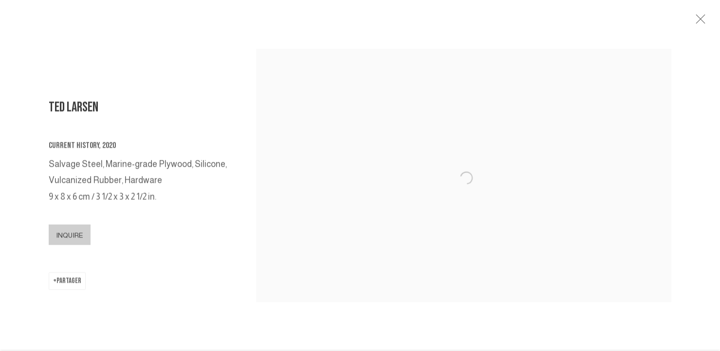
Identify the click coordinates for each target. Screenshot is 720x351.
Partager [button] (68, 284)
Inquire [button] (69, 239)
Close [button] (706, 22)
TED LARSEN (73, 111)
